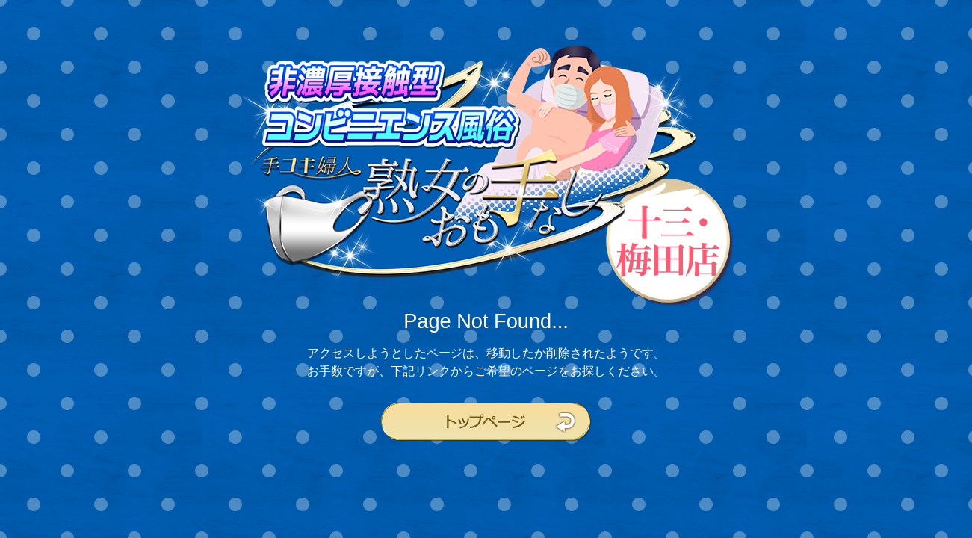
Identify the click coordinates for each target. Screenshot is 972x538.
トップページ (486, 422)
